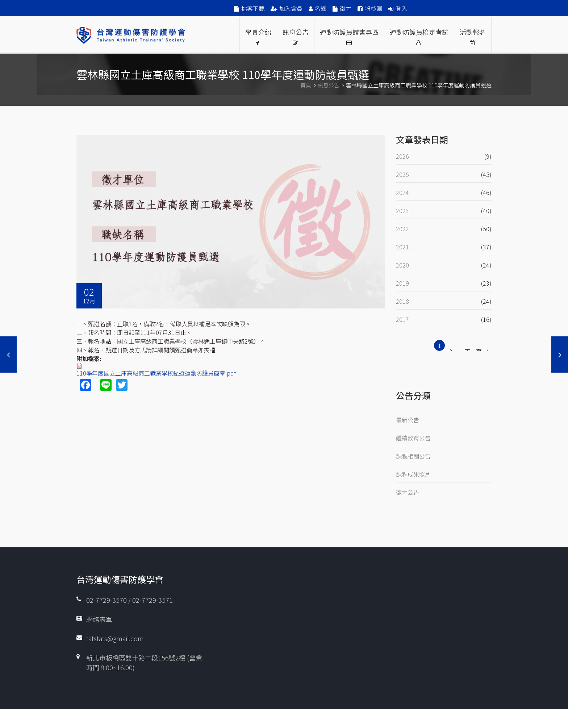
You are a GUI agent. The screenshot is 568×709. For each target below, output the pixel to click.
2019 (402, 283)
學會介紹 (258, 36)
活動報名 (473, 36)
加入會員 (290, 8)
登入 (401, 8)
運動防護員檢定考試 (419, 36)
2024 (402, 192)
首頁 (305, 85)
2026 (402, 156)
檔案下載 (252, 8)
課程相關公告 (413, 456)
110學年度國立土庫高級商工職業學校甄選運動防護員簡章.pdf (156, 373)
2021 (402, 246)
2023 (402, 210)
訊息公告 (296, 36)
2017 (402, 319)
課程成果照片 (413, 474)
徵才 (345, 8)
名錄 (320, 8)
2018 (402, 301)
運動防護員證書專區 (349, 36)
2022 (402, 228)
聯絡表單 (99, 619)
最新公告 (407, 419)
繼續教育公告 (413, 438)
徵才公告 (407, 492)
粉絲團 (373, 8)
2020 (402, 265)
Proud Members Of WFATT (221, 35)
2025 (402, 174)
